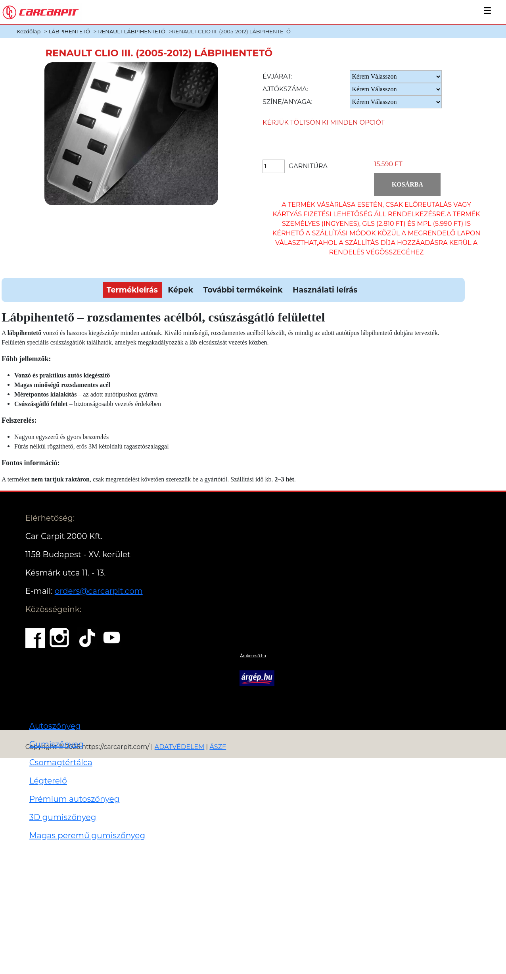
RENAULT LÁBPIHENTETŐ (131, 31)
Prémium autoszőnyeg (74, 799)
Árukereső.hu (253, 655)
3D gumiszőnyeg (62, 817)
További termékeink (243, 290)
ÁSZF (217, 747)
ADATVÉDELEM (180, 747)
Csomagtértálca (60, 762)
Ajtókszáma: (285, 89)
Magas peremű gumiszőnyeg (87, 835)
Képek (180, 290)
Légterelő (48, 780)
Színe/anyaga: (287, 102)
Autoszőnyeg (55, 726)
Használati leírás (325, 290)
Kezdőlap (28, 31)
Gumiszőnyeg (56, 744)
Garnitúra (308, 166)
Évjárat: (278, 76)
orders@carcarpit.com (99, 591)
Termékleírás (132, 290)
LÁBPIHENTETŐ (69, 31)
